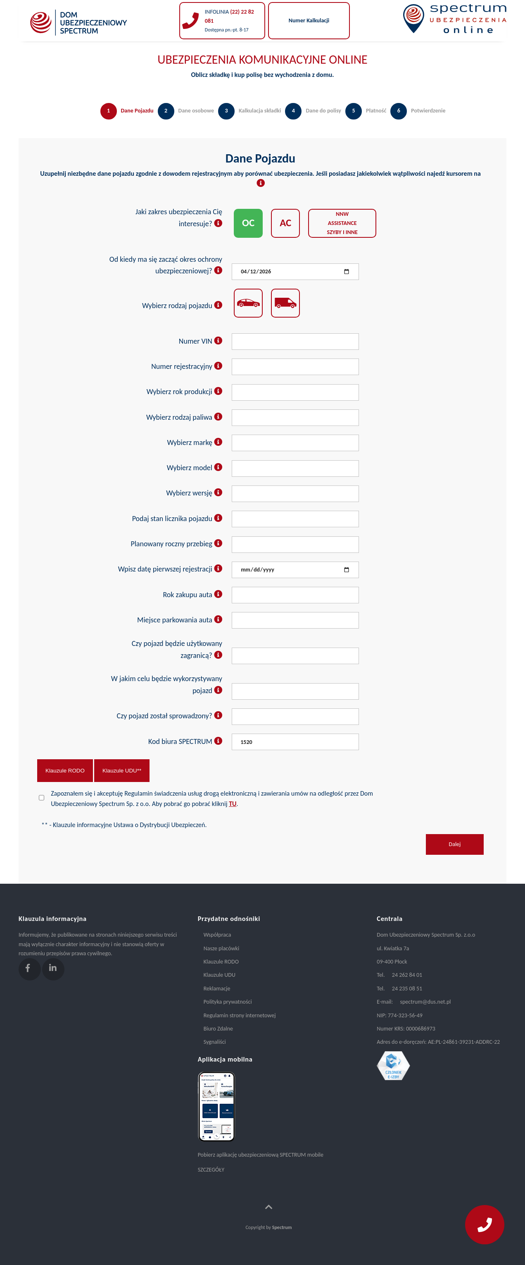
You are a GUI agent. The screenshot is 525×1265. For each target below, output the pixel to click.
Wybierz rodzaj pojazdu (182, 305)
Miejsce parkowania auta (179, 619)
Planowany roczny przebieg (176, 543)
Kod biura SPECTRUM (185, 741)
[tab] (125, 119)
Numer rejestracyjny (186, 366)
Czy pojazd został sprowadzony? (169, 715)
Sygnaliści (215, 1041)
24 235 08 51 (407, 988)
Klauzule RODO (65, 771)
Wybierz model (194, 467)
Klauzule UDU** (121, 771)
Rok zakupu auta (192, 594)
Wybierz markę (194, 442)
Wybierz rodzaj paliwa (184, 417)
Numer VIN (200, 341)
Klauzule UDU (219, 974)
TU (232, 804)
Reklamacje (217, 988)
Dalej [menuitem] (455, 844)
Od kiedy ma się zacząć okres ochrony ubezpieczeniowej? (165, 265)
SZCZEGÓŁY (211, 1169)
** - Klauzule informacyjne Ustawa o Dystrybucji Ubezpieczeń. (124, 825)
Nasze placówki (221, 948)
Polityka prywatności (228, 1001)
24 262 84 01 (407, 974)
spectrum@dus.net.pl (425, 1001)
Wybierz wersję (194, 492)
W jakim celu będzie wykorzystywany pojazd (166, 684)
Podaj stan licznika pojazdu (177, 518)
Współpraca (217, 934)
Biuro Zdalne (218, 1028)
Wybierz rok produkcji (184, 391)
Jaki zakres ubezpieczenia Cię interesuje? (178, 217)
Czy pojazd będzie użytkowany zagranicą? (177, 649)
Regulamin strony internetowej (240, 1015)
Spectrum (282, 1227)
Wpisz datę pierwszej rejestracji (170, 569)
